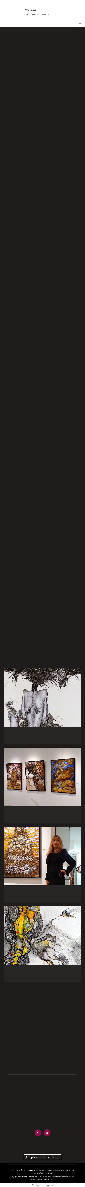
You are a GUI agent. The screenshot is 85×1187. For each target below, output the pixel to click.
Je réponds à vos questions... (42, 1154)
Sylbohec (49, 1170)
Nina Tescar (30, 9)
